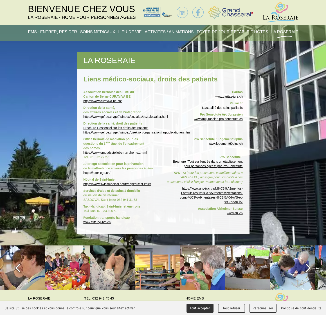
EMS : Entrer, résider (52, 32)
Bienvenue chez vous (82, 12)
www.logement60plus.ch (226, 143)
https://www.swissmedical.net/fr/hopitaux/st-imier (117, 184)
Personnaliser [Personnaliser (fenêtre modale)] (263, 308)
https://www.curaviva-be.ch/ (102, 101)
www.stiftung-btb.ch (97, 222)
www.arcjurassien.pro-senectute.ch (218, 119)
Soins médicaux (97, 32)
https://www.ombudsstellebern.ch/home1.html (115, 152)
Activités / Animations (169, 32)
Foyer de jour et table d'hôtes (232, 32)
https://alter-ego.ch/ (96, 173)
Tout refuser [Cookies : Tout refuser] (232, 308)
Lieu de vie (130, 32)
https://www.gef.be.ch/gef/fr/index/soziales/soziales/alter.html (125, 116)
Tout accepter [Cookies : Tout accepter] (200, 308)
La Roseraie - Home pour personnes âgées (280, 12)
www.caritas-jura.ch (229, 96)
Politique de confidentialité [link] (301, 308)
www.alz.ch (235, 213)
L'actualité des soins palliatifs (222, 107)
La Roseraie (284, 32)
